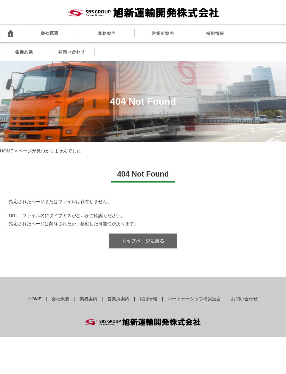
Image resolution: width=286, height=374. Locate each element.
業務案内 (88, 298)
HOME (6, 150)
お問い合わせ (244, 298)
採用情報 (148, 298)
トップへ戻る (143, 241)
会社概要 (60, 298)
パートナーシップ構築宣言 (194, 298)
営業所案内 (118, 298)
